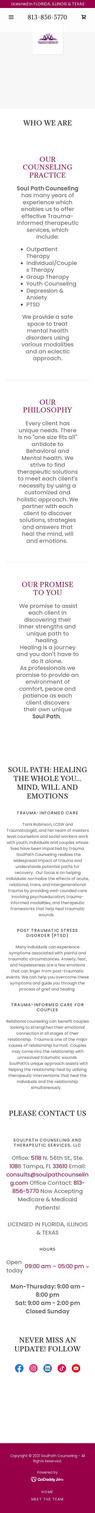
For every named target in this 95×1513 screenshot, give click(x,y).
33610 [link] (60, 1166)
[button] (12, 17)
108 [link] (13, 1166)
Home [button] (47, 1491)
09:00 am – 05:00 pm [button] (54, 1266)
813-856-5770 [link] (47, 17)
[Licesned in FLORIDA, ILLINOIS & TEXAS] (47, 4)
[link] (84, 17)
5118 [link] (36, 1158)
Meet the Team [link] (47, 1499)
